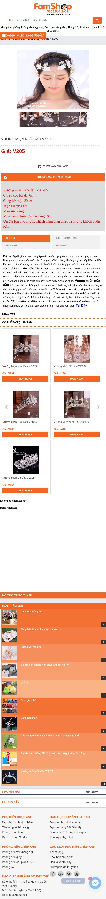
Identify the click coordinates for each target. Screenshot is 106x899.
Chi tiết (16, 239)
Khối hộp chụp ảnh (62, 857)
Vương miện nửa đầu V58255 (37, 771)
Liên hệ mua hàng (66, 238)
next (98, 407)
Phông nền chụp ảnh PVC (18, 862)
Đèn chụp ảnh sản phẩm (17, 822)
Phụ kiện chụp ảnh (62, 837)
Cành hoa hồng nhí (31, 611)
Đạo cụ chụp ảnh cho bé (65, 822)
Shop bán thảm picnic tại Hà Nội (39, 629)
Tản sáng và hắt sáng (15, 827)
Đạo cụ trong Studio (14, 837)
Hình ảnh (11, 245)
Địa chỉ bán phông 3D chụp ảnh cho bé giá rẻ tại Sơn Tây (53, 753)
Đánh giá (61, 245)
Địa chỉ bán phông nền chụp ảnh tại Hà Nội (45, 664)
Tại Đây (81, 305)
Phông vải (8, 867)
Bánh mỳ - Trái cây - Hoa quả (68, 832)
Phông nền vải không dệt (17, 852)
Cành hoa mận (29, 718)
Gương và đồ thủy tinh (64, 867)
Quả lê (24, 682)
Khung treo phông (13, 832)
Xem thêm (90, 792)
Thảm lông (56, 852)
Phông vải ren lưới (31, 647)
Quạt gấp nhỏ (28, 700)
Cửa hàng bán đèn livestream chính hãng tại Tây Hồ (50, 735)
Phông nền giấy (12, 857)
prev (6, 407)
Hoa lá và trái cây (60, 862)
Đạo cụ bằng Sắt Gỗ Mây (65, 827)
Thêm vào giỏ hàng (52, 166)
